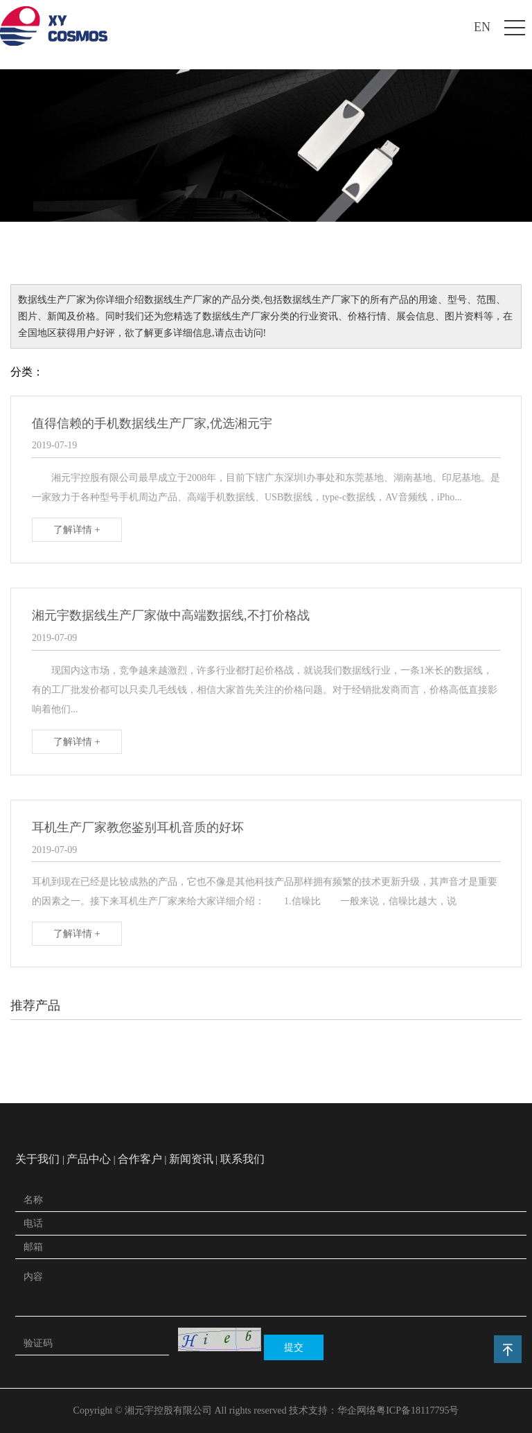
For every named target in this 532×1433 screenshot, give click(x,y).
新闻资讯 (191, 1159)
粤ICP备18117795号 (417, 1410)
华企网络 (356, 1410)
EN (482, 27)
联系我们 (242, 1159)
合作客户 (140, 1159)
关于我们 (37, 1159)
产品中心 (88, 1159)
